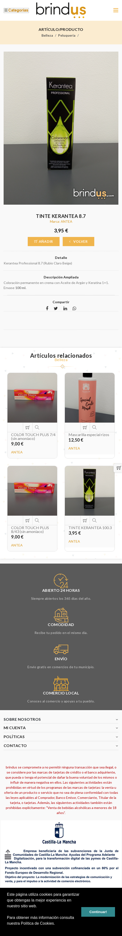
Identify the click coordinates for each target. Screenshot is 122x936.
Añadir (43, 241)
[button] (7, 929)
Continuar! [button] (98, 912)
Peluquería (66, 35)
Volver (78, 241)
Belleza (47, 35)
